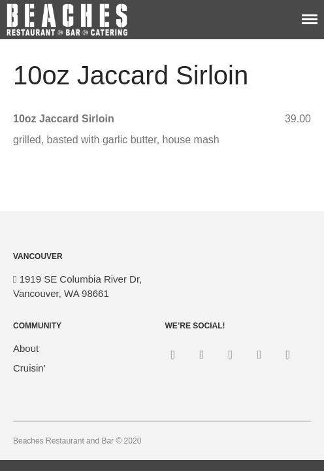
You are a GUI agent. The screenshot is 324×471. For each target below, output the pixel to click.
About (26, 348)
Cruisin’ (29, 368)
